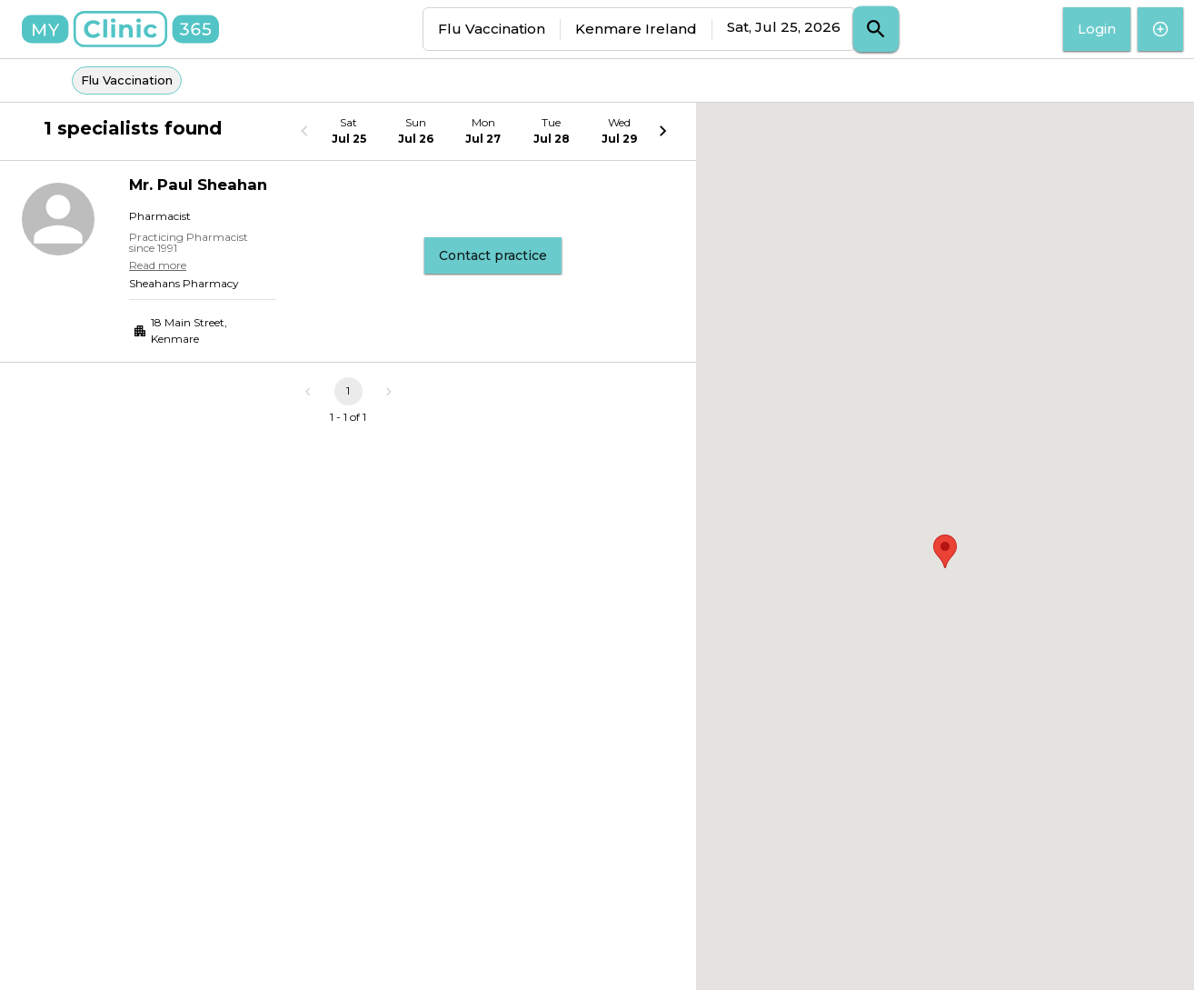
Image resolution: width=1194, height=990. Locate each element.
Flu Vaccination (491, 28)
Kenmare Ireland (636, 28)
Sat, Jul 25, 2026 (784, 26)
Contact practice (493, 255)
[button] (945, 551)
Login (1097, 29)
